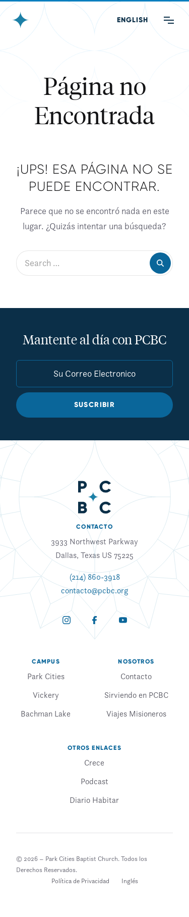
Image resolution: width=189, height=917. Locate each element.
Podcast (94, 781)
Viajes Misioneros (136, 713)
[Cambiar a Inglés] (129, 881)
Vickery (46, 695)
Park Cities (46, 676)
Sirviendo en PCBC (136, 695)
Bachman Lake (46, 713)
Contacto (136, 676)
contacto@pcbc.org (94, 590)
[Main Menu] (169, 20)
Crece (94, 762)
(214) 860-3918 (95, 577)
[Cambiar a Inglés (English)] (132, 20)
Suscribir (94, 404)
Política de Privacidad (80, 881)
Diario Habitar (94, 800)
